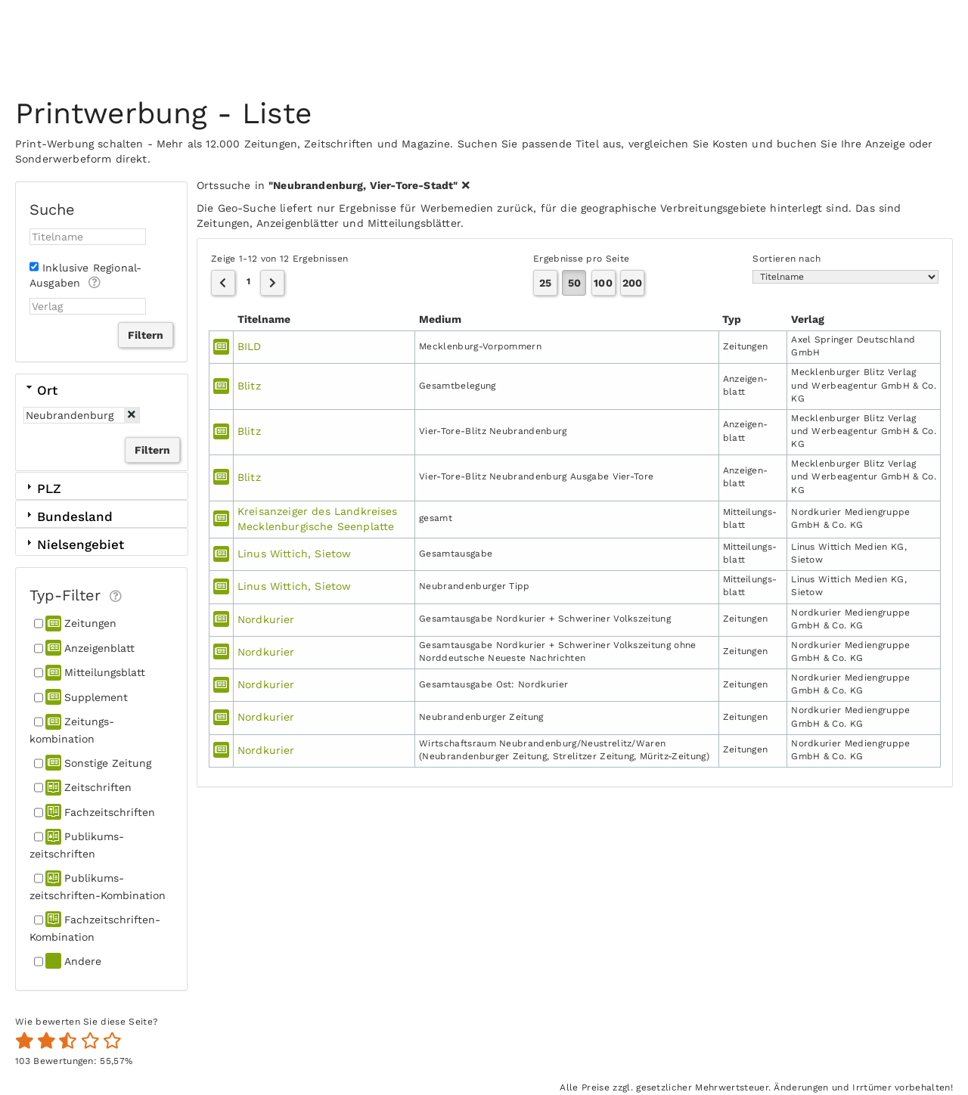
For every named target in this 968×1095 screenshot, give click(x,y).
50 (574, 283)
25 (545, 283)
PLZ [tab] (42, 488)
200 (632, 283)
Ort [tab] (40, 389)
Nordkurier (266, 619)
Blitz (249, 386)
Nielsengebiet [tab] (74, 544)
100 (603, 283)
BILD (249, 346)
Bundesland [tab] (68, 516)
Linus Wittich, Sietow (294, 554)
